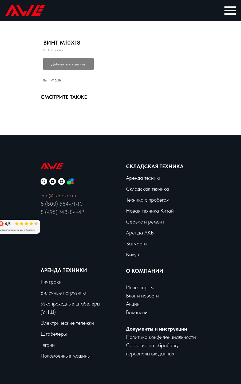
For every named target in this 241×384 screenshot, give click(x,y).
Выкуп (132, 254)
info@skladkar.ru (58, 195)
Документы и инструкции (156, 329)
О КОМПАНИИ (144, 271)
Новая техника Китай (150, 210)
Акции (133, 304)
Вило (46, 292)
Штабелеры (54, 334)
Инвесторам (140, 287)
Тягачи (48, 345)
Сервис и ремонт (145, 221)
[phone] (44, 181)
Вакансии (137, 312)
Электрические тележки (67, 323)
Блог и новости (142, 295)
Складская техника (155, 166)
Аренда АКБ (140, 232)
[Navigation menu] (230, 10)
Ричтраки (51, 282)
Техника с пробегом (147, 200)
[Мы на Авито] (70, 181)
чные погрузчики (69, 292)
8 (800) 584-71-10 (62, 204)
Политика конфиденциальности (161, 337)
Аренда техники (143, 178)
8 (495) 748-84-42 (62, 212)
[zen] (61, 181)
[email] (52, 181)
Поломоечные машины (65, 355)
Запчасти (136, 243)
